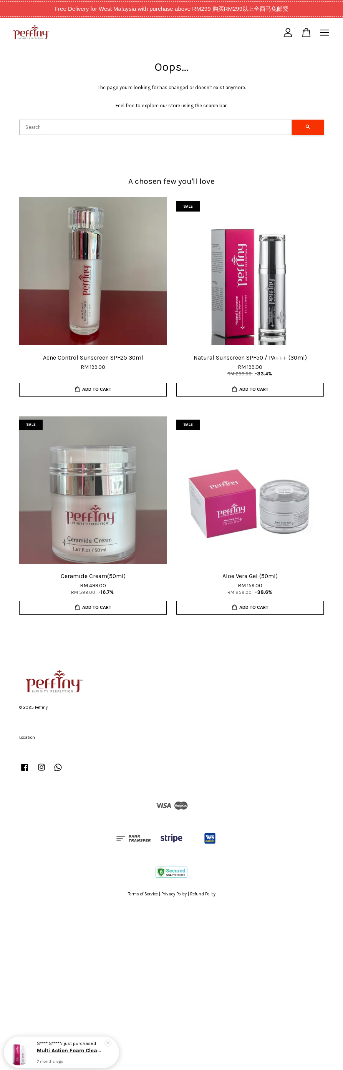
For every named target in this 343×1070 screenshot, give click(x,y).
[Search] (155, 127)
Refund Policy (202, 894)
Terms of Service (143, 894)
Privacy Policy (174, 894)
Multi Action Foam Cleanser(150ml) (70, 1049)
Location (27, 737)
